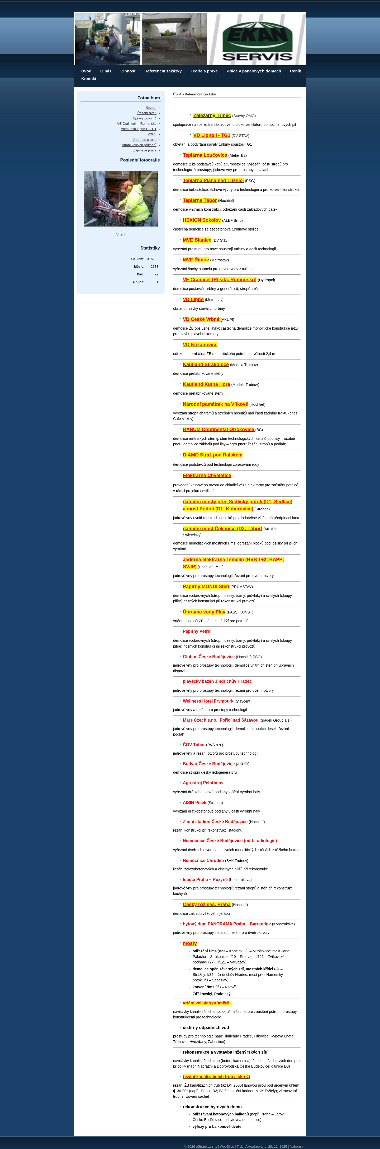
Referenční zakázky (163, 71)
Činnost (127, 71)
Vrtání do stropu (144, 140)
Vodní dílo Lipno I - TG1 (138, 129)
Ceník (295, 71)
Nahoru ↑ (296, 1146)
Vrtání (152, 134)
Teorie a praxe (204, 71)
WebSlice (227, 1146)
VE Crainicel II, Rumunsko (136, 124)
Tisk (240, 1146)
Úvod (86, 71)
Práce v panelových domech (254, 71)
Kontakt (88, 78)
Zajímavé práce (144, 150)
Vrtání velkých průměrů (139, 145)
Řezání (151, 108)
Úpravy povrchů (144, 118)
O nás (106, 71)
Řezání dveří (146, 113)
